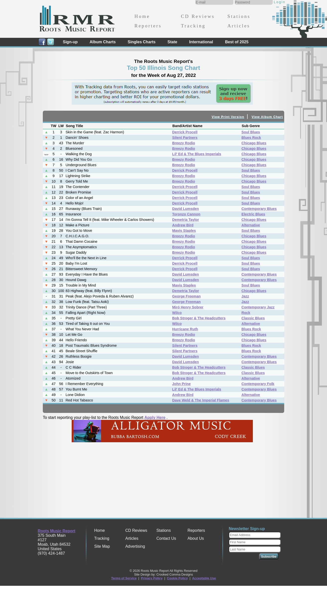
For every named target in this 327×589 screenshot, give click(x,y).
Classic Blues (253, 318)
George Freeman (186, 296)
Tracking (193, 25)
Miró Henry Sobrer (188, 307)
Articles (238, 25)
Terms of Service (124, 578)
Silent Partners (185, 138)
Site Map (102, 546)
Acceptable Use (204, 578)
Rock (245, 313)
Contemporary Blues (259, 209)
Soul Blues (250, 132)
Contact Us (166, 538)
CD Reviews (198, 16)
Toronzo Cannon (186, 214)
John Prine (181, 384)
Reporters (148, 25)
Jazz (245, 296)
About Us (195, 538)
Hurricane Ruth (185, 329)
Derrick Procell (185, 132)
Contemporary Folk (257, 384)
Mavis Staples (184, 231)
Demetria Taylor (185, 220)
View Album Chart (267, 117)
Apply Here (154, 417)
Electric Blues (253, 214)
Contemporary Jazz (257, 307)
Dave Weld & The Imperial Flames (200, 400)
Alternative (250, 225)
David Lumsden (185, 209)
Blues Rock (251, 138)
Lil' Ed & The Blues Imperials (196, 154)
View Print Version (228, 117)
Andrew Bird (183, 225)
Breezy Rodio (183, 143)
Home (142, 16)
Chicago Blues (253, 143)
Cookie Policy (177, 578)
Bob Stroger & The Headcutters (198, 318)
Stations (239, 16)
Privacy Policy (152, 578)
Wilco (177, 313)
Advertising (135, 546)
